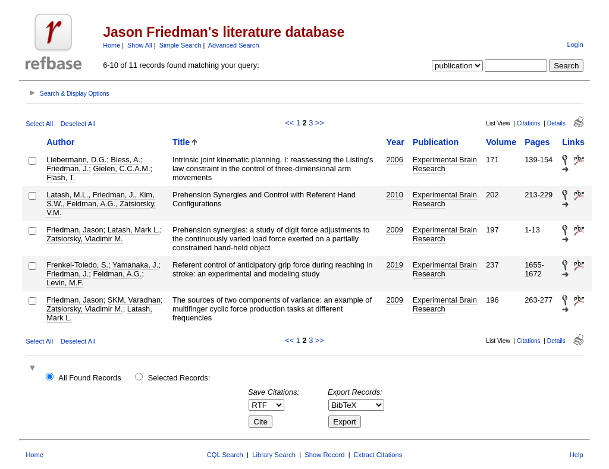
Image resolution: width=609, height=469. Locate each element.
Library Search (274, 454)
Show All (139, 45)
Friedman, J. (67, 168)
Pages (537, 142)
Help (576, 454)
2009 (394, 229)
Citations (529, 123)
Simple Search (180, 45)
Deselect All (78, 123)
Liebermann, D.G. (76, 159)
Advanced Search (233, 45)
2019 (394, 264)
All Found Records (89, 377)
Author (60, 142)
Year (395, 142)
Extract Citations (378, 454)
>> (319, 122)
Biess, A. (125, 159)
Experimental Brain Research (445, 164)
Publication (436, 142)
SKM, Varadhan (134, 299)
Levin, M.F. (64, 282)
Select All (39, 123)
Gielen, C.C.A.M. (121, 168)
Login (575, 44)
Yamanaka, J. (135, 264)
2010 (394, 194)
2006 (394, 159)
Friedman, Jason (74, 229)
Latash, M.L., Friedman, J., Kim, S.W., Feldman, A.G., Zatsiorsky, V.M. (101, 203)
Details (556, 123)
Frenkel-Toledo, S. (77, 264)
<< (289, 122)
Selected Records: (179, 377)
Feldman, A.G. (117, 273)
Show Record (324, 454)
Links (573, 142)
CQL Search (225, 454)
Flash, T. (60, 177)
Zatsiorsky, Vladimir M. (84, 238)
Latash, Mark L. (134, 229)
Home (111, 45)
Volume (501, 142)
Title (181, 142)
